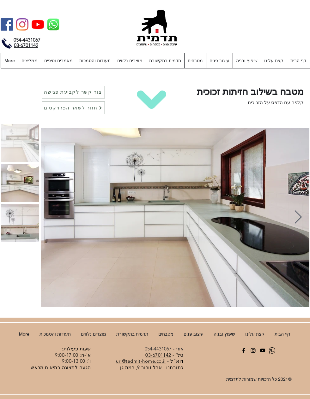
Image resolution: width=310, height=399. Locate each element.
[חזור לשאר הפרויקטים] (73, 108)
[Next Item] (298, 217)
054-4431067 (158, 349)
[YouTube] (38, 24)
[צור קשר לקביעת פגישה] (73, 92)
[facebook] (243, 350)
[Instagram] (22, 24)
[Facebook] (7, 24)
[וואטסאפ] (53, 24)
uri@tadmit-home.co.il (141, 361)
